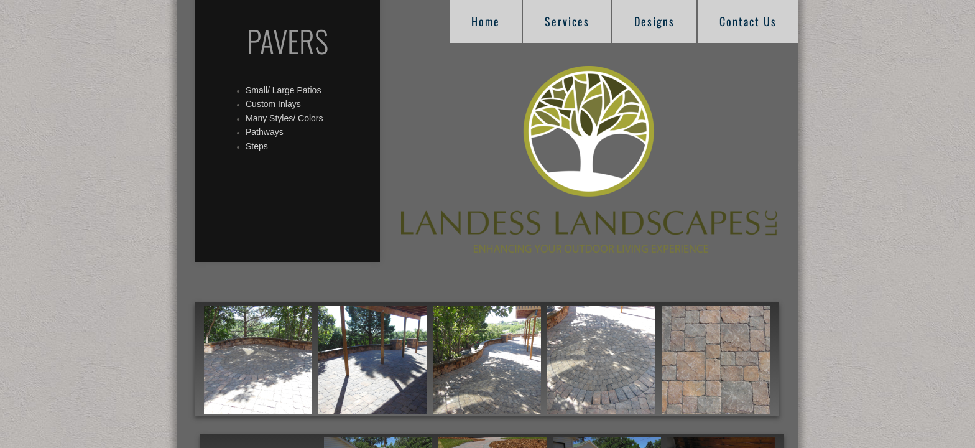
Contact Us (748, 21)
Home (485, 21)
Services (567, 21)
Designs (654, 21)
